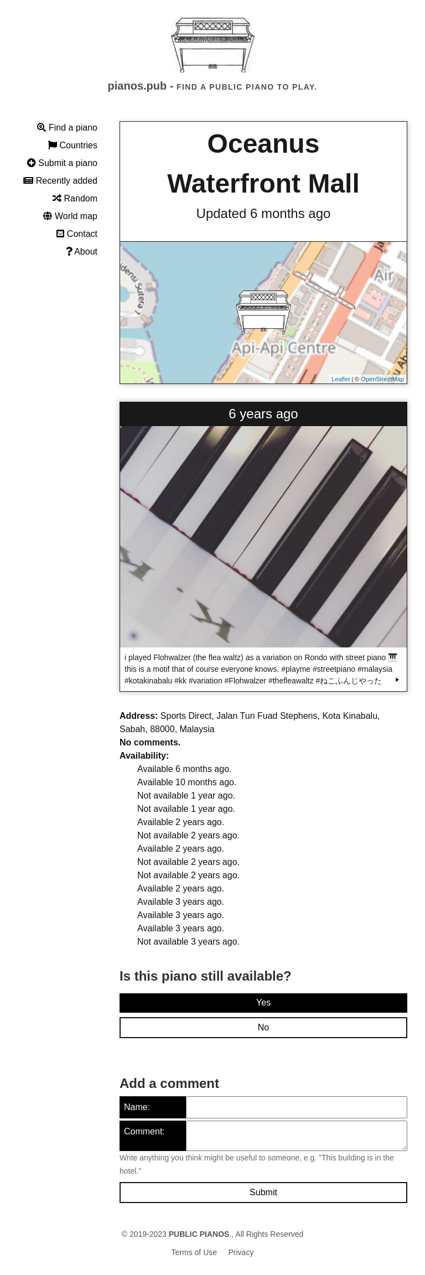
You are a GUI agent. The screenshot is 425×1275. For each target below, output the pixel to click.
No (263, 1027)
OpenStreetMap (382, 379)
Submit (263, 1192)
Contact (76, 234)
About (81, 251)
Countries (72, 145)
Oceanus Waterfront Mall (263, 163)
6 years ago (263, 413)
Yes (263, 1002)
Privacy (241, 1252)
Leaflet (340, 379)
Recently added (60, 180)
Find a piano (67, 127)
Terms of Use (194, 1252)
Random (75, 198)
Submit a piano (62, 163)
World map (70, 216)
